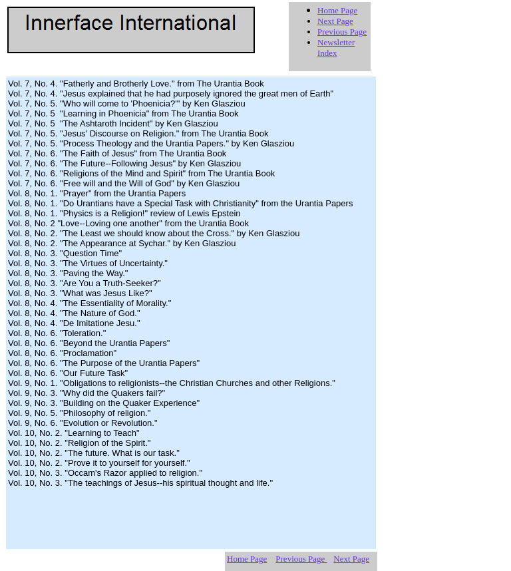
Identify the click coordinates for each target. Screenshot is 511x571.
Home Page (337, 10)
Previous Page (342, 32)
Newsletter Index (336, 47)
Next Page (335, 21)
